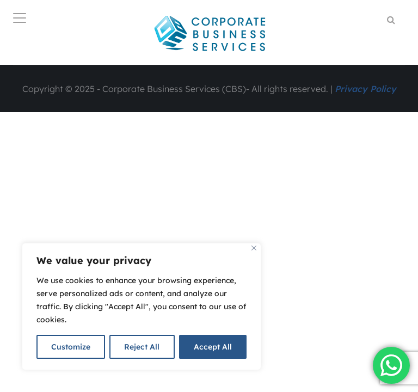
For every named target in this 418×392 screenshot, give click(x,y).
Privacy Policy (365, 88)
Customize (70, 347)
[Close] (253, 248)
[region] (141, 306)
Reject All (141, 347)
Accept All (213, 347)
